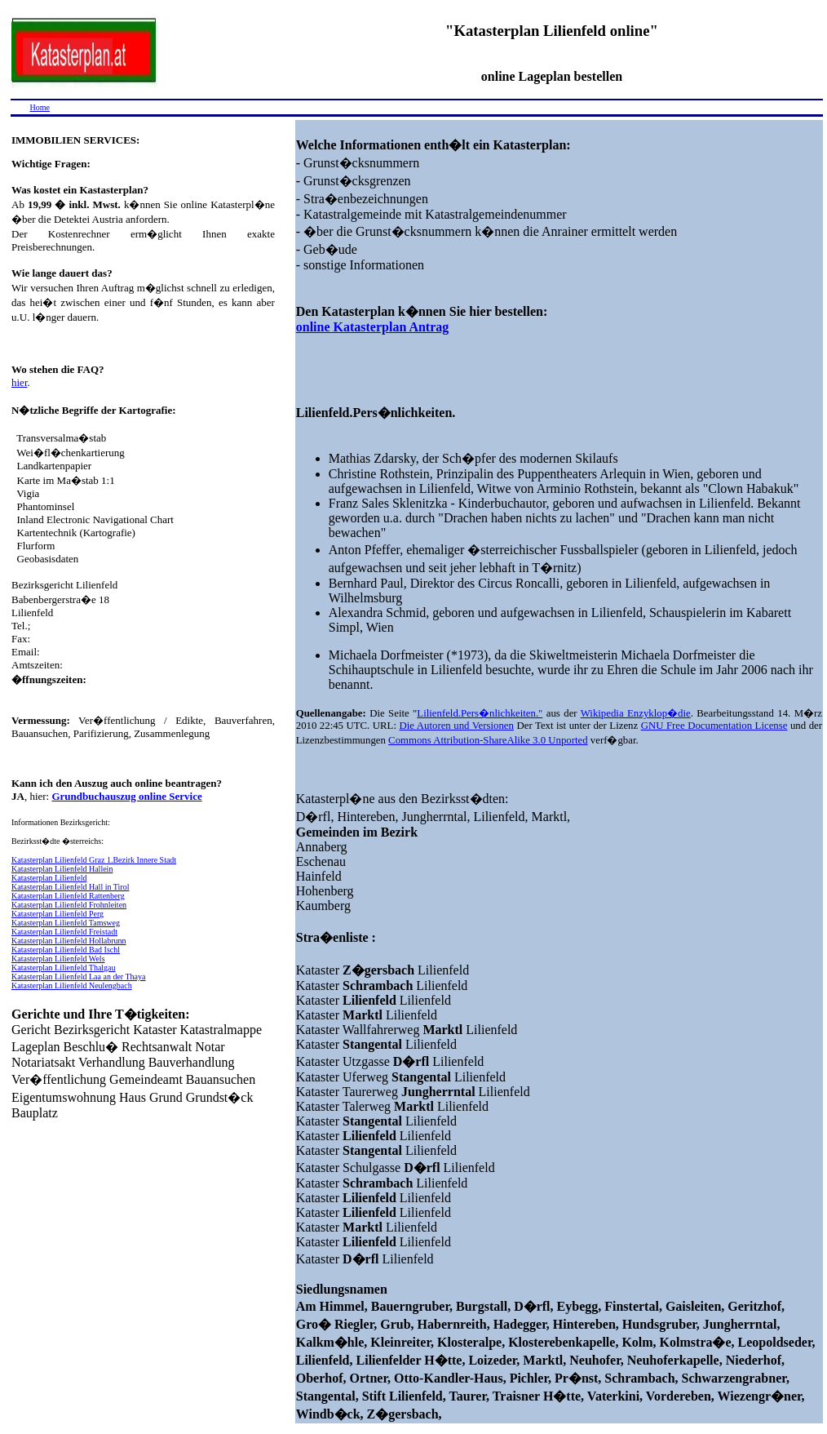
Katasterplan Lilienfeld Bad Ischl (65, 949)
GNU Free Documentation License (714, 725)
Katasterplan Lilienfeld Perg (57, 913)
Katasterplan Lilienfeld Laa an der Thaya (78, 976)
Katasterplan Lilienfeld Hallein (62, 868)
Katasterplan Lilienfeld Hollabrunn (68, 940)
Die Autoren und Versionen (457, 725)
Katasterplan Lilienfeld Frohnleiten (68, 904)
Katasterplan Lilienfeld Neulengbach (71, 985)
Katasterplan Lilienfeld (48, 877)
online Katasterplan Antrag (372, 327)
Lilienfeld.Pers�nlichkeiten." (479, 713)
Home (40, 107)
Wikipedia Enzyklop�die (636, 713)
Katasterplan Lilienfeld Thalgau (63, 967)
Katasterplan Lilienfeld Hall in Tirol (70, 886)
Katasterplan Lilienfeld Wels (58, 958)
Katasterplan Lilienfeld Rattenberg (68, 895)
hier (19, 382)
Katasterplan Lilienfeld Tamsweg (65, 922)
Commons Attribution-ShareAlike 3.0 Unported (488, 740)
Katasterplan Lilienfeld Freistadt (64, 931)
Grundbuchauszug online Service (126, 796)
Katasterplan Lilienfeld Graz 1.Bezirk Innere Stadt (93, 859)
